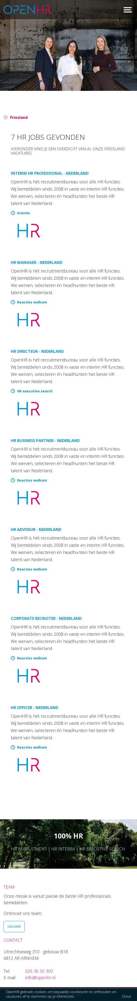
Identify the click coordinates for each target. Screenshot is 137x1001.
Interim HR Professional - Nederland (50, 173)
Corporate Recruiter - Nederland (46, 618)
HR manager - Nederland (36, 262)
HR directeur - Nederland (37, 351)
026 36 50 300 (39, 971)
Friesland (19, 117)
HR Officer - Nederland (34, 707)
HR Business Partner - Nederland (45, 440)
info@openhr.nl (40, 977)
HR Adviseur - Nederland (36, 529)
